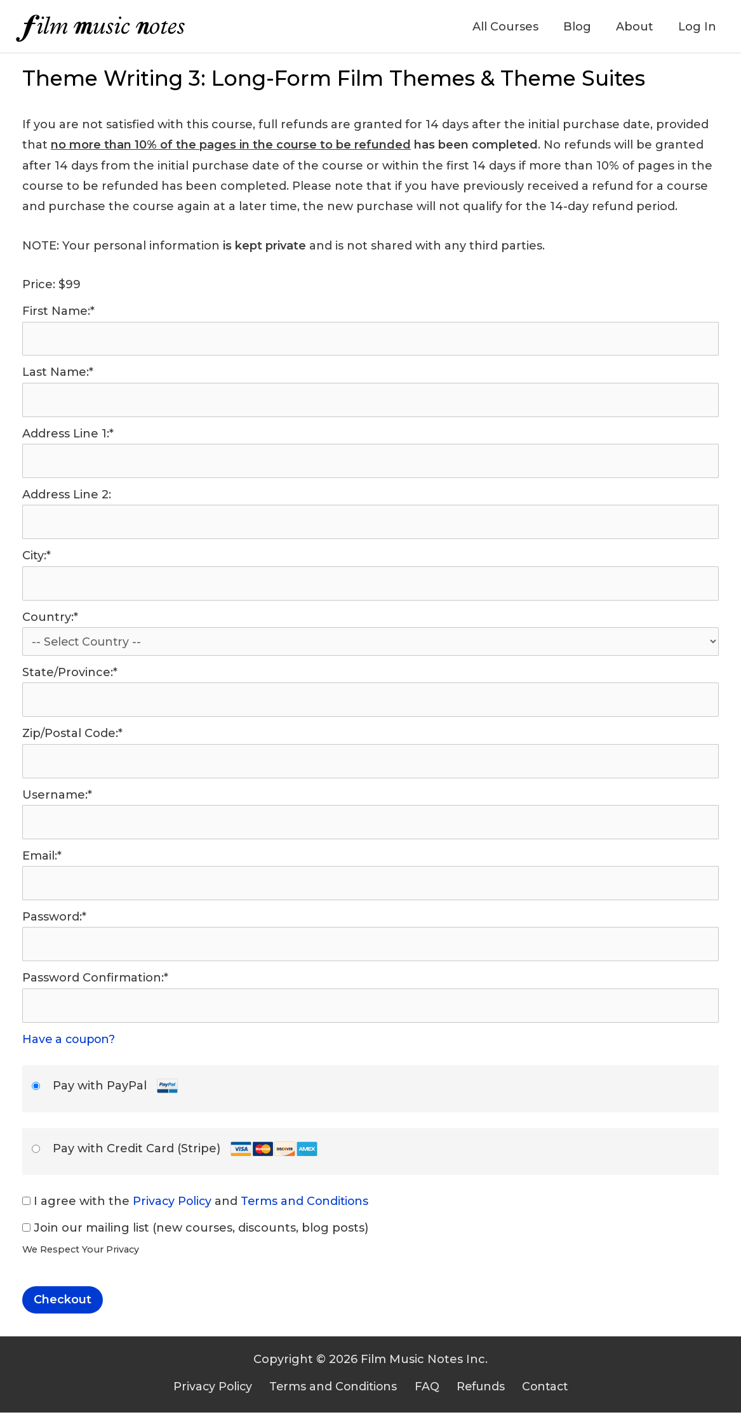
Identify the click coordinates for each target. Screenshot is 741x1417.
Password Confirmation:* (95, 981)
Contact (536, 1390)
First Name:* (58, 311)
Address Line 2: (66, 496)
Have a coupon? (70, 1043)
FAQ (427, 1390)
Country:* (50, 618)
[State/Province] (370, 702)
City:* (36, 557)
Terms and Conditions (308, 1205)
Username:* (57, 797)
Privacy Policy (173, 1205)
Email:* (42, 859)
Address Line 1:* (68, 434)
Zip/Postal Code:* (72, 736)
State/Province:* (69, 674)
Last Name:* (57, 373)
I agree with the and (197, 1205)
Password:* (54, 921)
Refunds (476, 1390)
